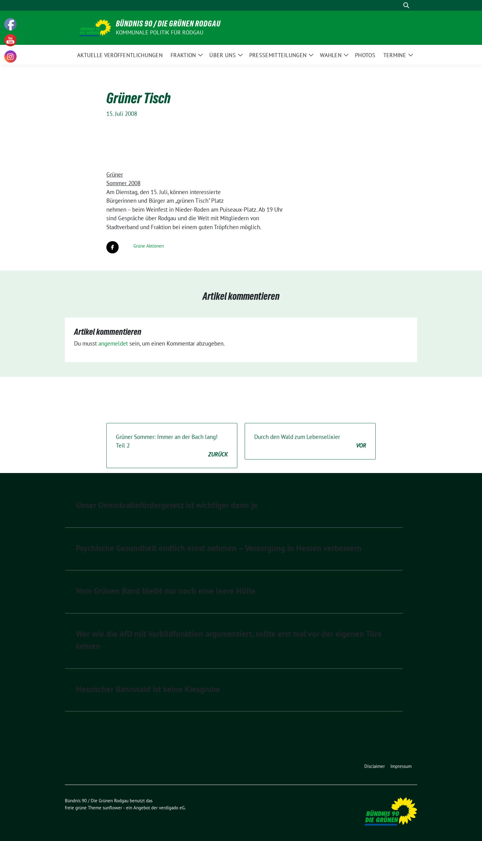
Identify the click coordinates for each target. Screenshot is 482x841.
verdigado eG (172, 808)
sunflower (112, 808)
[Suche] (397, 5)
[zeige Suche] (406, 5)
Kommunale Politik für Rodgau (160, 32)
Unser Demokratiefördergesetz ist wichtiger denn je (167, 505)
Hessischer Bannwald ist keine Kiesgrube (148, 689)
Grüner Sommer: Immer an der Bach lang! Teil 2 (172, 446)
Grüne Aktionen (148, 246)
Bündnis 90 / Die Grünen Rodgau (168, 23)
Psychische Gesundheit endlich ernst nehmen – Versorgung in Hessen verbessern (219, 548)
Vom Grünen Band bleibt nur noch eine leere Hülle (165, 590)
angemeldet (113, 343)
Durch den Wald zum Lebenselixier (310, 441)
